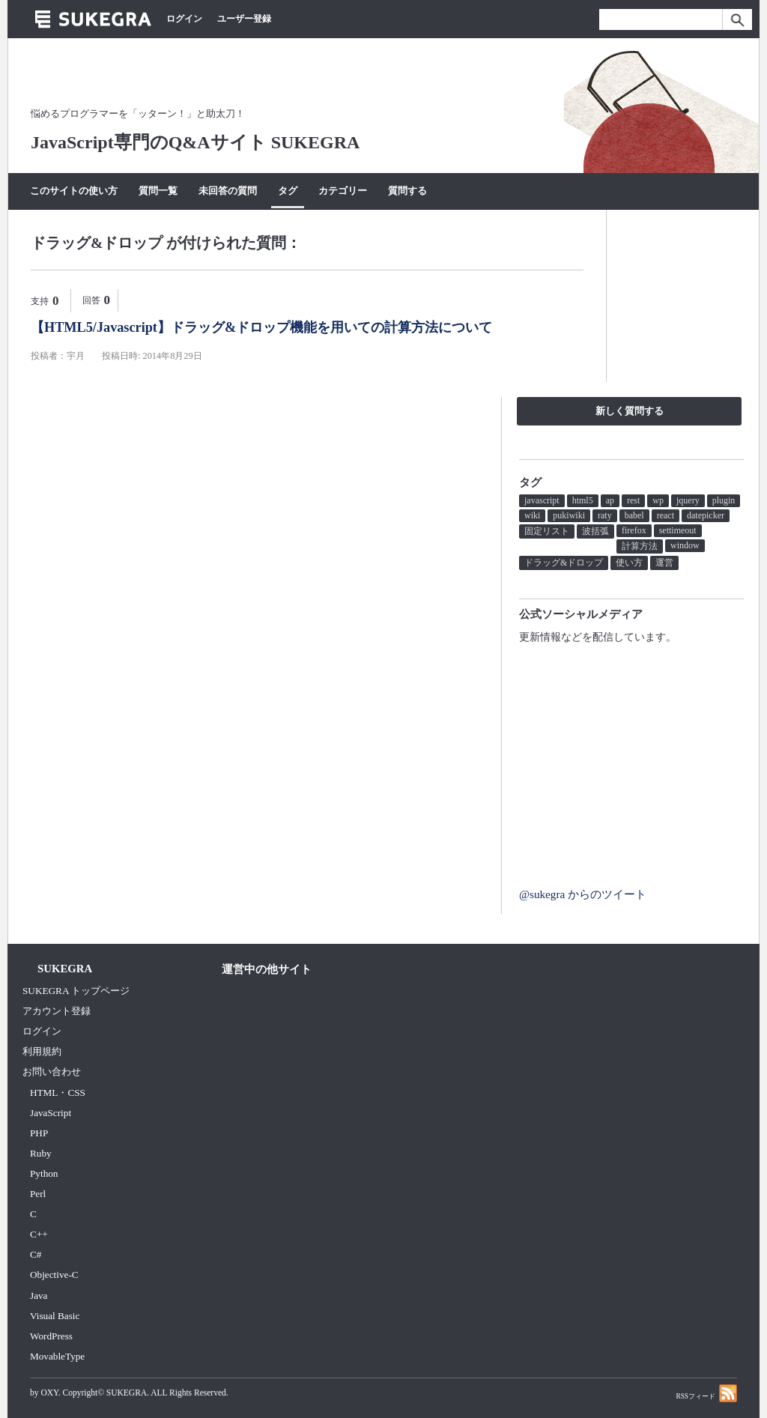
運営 (664, 562)
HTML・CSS (57, 1092)
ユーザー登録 (244, 18)
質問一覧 (158, 190)
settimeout (678, 530)
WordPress (51, 1336)
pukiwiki (569, 515)
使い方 (629, 562)
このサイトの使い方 (74, 190)
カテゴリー (342, 190)
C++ (39, 1234)
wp (658, 500)
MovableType (57, 1356)
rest (633, 500)
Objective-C (54, 1274)
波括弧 (595, 531)
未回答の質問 (227, 190)
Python (44, 1173)
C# (35, 1254)
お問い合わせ (51, 1071)
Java (39, 1295)
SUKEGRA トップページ (76, 990)
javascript (542, 500)
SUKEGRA (126, 1392)
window (685, 545)
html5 (582, 500)
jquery (688, 500)
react (665, 515)
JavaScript (50, 1112)
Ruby (41, 1153)
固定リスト (546, 531)
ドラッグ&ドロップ (563, 562)
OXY (49, 1392)
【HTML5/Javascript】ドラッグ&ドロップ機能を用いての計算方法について (261, 327)
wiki (532, 515)
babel (634, 515)
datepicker (705, 515)
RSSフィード (706, 1393)
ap (610, 500)
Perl (38, 1193)
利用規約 (41, 1051)
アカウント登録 (56, 1010)
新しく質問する (629, 410)
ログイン (184, 18)
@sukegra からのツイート (582, 894)
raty (605, 515)
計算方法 (640, 546)
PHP (39, 1133)
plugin (724, 500)
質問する (407, 190)
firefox (634, 530)
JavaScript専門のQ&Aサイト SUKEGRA (195, 142)
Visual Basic (54, 1315)
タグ (287, 190)
